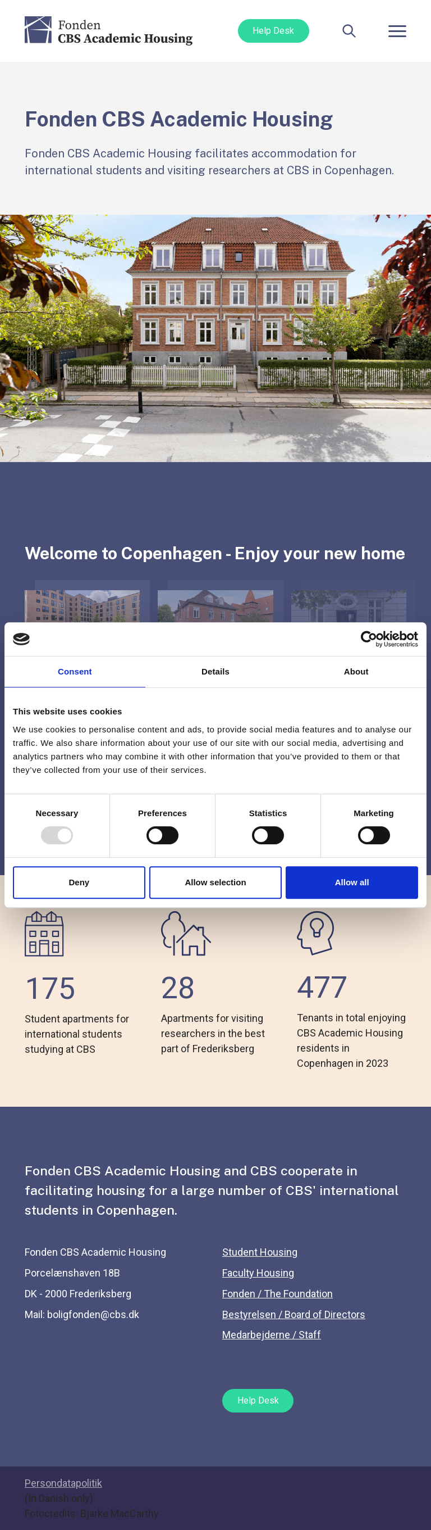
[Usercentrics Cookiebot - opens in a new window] (369, 639)
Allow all (352, 882)
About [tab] (356, 671)
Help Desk (273, 30)
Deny (78, 882)
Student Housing (259, 1252)
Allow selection (215, 882)
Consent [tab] (75, 671)
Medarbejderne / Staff (271, 1335)
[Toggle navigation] (397, 31)
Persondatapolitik (63, 1483)
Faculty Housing (258, 1273)
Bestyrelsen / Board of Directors (293, 1314)
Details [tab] (215, 671)
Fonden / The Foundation (277, 1294)
